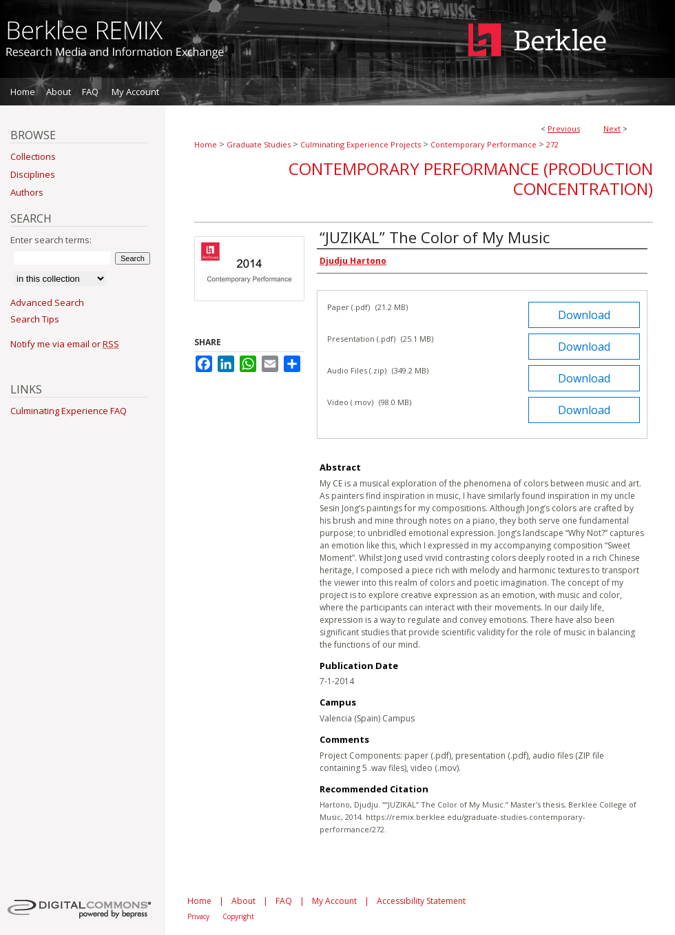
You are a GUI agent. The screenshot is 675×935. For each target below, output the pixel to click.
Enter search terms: (51, 240)
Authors (26, 192)
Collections (33, 156)
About (243, 901)
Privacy (198, 916)
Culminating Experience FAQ (68, 410)
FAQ (284, 901)
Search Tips (34, 319)
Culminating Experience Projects (360, 144)
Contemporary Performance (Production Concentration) (471, 178)
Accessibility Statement (421, 901)
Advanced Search (47, 302)
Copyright (238, 916)
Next (612, 128)
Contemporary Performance (483, 144)
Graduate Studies (259, 144)
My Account (334, 901)
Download (584, 314)
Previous (564, 128)
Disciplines (32, 174)
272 (552, 144)
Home (205, 144)
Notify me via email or (64, 344)
